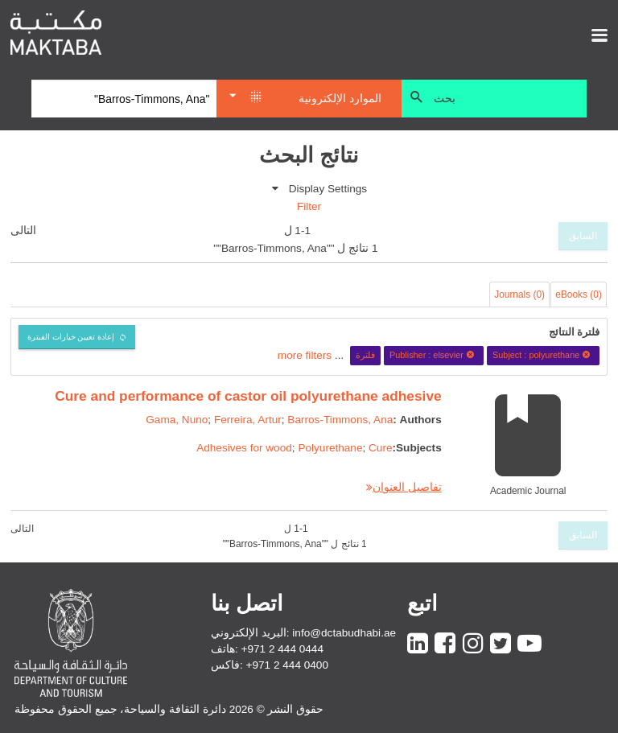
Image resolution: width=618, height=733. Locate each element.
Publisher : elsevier (433, 355)
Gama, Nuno (177, 420)
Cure (380, 448)
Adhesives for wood (244, 448)
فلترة (365, 355)
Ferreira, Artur (248, 420)
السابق (583, 235)
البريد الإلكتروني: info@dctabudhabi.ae (303, 633)
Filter (309, 206)
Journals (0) (519, 294)
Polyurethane (330, 448)
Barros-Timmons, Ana (340, 420)
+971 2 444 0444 (282, 649)
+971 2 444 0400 (287, 665)
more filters (305, 354)
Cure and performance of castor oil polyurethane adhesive (248, 396)
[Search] (123, 99)
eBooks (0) (578, 294)
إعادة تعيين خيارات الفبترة (71, 336)
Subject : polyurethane (543, 355)
